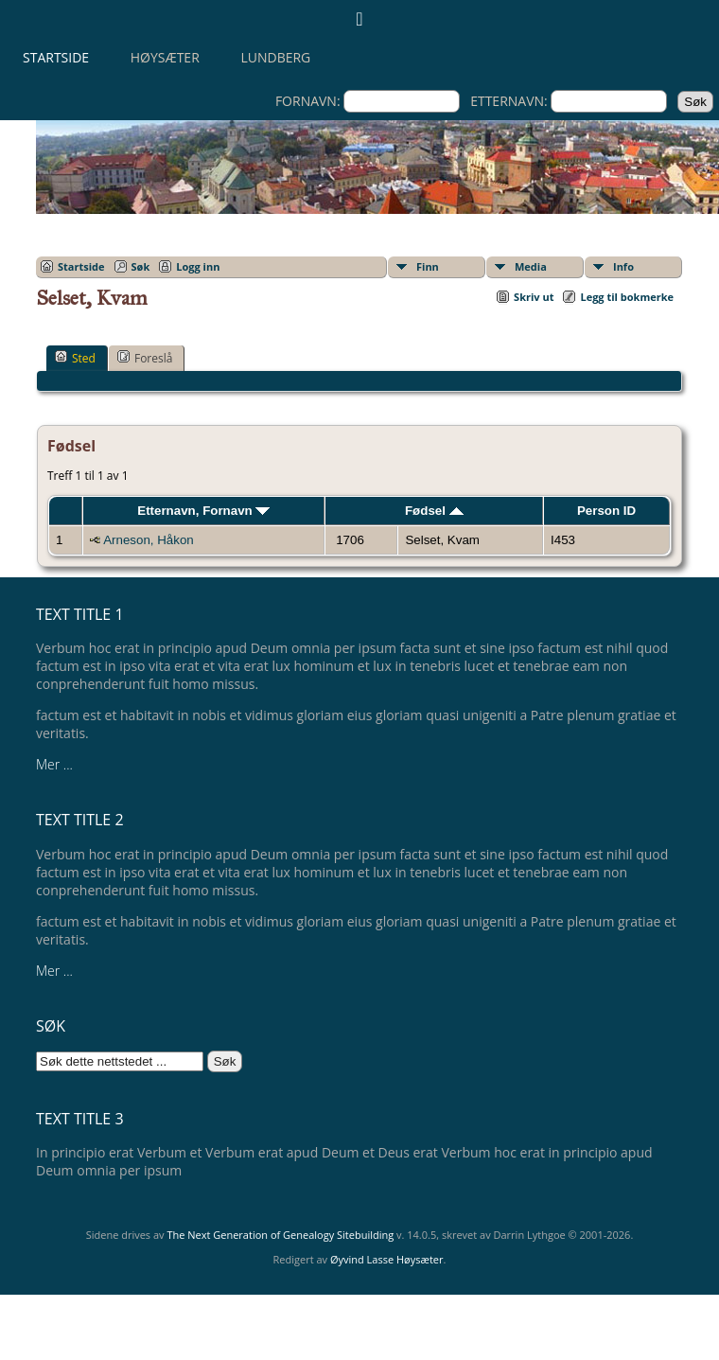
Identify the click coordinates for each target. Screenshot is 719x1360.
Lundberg (275, 57)
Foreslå (144, 357)
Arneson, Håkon (148, 540)
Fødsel (434, 510)
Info (623, 266)
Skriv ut (533, 297)
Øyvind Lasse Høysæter (387, 1259)
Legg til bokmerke (627, 297)
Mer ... (54, 764)
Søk (141, 266)
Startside (56, 57)
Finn (427, 266)
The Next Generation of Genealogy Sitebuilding (280, 1235)
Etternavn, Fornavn (203, 510)
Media (531, 266)
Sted (75, 357)
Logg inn (197, 266)
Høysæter (165, 57)
